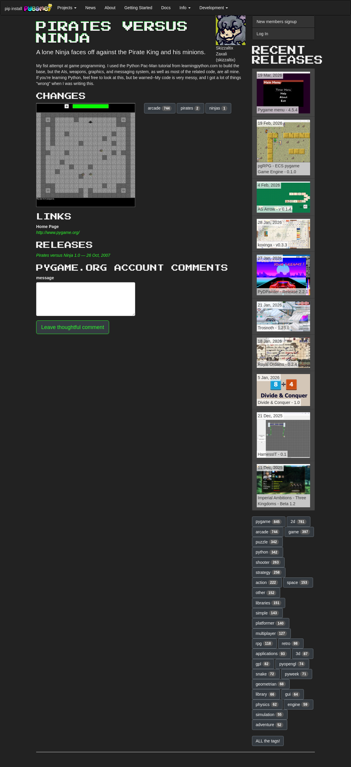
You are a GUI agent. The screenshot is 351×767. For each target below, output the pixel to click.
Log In (262, 33)
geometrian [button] (271, 684)
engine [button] (298, 704)
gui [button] (292, 694)
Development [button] (214, 7)
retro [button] (291, 643)
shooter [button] (268, 562)
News (90, 7)
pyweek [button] (296, 674)
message (45, 277)
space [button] (298, 582)
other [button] (266, 593)
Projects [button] (66, 7)
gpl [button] (263, 664)
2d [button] (299, 521)
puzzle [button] (267, 542)
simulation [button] (270, 714)
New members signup (277, 21)
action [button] (267, 582)
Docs (166, 7)
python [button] (268, 552)
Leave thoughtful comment (72, 327)
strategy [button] (269, 572)
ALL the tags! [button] (268, 741)
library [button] (266, 694)
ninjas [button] (218, 108)
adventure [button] (270, 725)
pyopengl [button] (292, 664)
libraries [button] (269, 603)
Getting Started (138, 7)
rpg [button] (264, 643)
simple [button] (267, 613)
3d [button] (303, 654)
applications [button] (271, 654)
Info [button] (185, 7)
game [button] (299, 532)
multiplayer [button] (271, 633)
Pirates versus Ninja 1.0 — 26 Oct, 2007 (73, 255)
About (110, 7)
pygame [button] (269, 521)
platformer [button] (271, 623)
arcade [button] (160, 108)
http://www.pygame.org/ (57, 232)
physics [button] (267, 704)
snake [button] (266, 674)
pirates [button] (190, 108)
